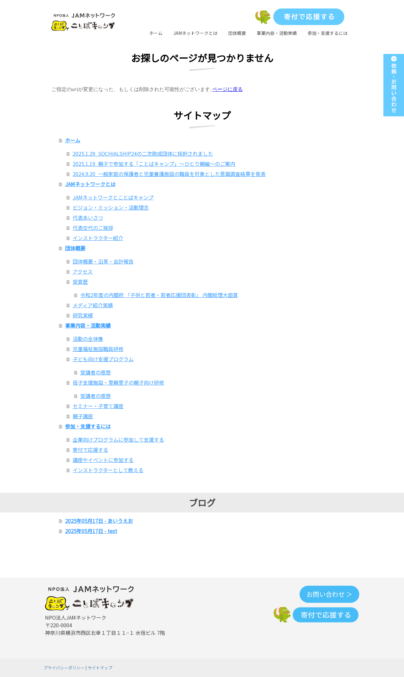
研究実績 (83, 315)
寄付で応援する (90, 449)
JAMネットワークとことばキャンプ (113, 197)
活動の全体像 (88, 338)
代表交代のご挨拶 (93, 227)
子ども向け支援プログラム (103, 359)
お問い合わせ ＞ (329, 594)
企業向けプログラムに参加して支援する (118, 439)
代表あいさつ (88, 217)
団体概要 (237, 33)
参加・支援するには (328, 33)
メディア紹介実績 (93, 305)
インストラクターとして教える (108, 470)
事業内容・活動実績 (277, 33)
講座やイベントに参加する (103, 460)
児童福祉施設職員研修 (98, 349)
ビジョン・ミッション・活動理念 (111, 207)
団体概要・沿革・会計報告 (103, 261)
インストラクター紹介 (98, 238)
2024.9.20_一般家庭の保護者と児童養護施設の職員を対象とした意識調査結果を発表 (169, 174)
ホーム (155, 33)
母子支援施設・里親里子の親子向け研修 (118, 382)
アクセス (83, 271)
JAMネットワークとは (195, 33)
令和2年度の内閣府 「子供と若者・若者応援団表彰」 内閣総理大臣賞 (159, 295)
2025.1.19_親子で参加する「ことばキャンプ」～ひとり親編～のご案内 (154, 163)
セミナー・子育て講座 (98, 406)
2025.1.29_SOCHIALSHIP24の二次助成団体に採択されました (143, 153)
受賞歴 (80, 281)
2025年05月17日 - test (91, 531)
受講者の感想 (95, 372)
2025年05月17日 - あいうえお (99, 520)
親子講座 (83, 416)
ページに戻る (227, 89)
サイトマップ (100, 668)
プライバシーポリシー (64, 668)
